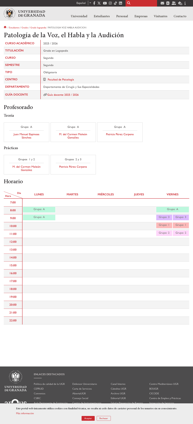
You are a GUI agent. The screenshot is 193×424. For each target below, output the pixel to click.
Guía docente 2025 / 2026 (63, 94)
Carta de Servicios (82, 388)
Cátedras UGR (118, 388)
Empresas (140, 16)
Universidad (79, 16)
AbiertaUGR (79, 393)
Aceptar (88, 418)
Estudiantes (102, 16)
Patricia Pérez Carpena (120, 134)
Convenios (39, 393)
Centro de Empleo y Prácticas (165, 398)
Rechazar (103, 418)
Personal (122, 16)
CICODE (154, 393)
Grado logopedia (38, 27)
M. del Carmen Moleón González (73, 136)
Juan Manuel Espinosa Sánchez (26, 136)
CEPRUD (39, 388)
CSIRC (37, 398)
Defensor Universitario (84, 383)
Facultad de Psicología (61, 79)
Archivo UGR (118, 393)
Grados (24, 27)
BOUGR (153, 388)
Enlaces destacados (49, 374)
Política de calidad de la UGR (49, 383)
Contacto (180, 16)
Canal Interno (118, 383)
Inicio (5, 27)
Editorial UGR (118, 398)
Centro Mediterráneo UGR (164, 383)
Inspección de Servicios (161, 402)
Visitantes (160, 16)
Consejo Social (80, 398)
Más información (25, 413)
